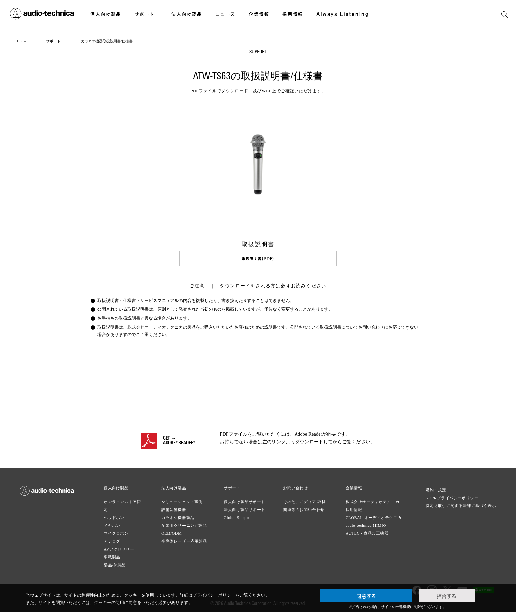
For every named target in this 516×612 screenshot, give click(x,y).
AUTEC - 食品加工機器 (367, 532)
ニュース (226, 14)
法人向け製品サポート (244, 508)
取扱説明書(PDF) (258, 258)
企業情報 (259, 14)
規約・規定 (436, 489)
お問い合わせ (295, 487)
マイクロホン (116, 532)
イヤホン (112, 524)
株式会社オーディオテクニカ (373, 501)
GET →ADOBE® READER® (179, 440)
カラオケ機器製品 (177, 516)
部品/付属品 (115, 564)
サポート (145, 14)
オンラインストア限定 (122, 505)
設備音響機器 (173, 508)
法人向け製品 (186, 14)
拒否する (446, 596)
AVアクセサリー (119, 548)
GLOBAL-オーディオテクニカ (373, 516)
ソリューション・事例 (182, 501)
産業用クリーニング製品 (184, 524)
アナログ (112, 540)
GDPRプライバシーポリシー (452, 497)
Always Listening (342, 14)
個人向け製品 (105, 14)
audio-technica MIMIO (366, 524)
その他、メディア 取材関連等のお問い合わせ (304, 505)
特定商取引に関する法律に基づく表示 (461, 504)
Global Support (237, 516)
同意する (366, 596)
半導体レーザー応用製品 (184, 540)
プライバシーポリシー (214, 595)
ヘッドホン (114, 516)
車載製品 (112, 556)
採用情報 (292, 14)
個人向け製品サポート (244, 501)
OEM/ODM (171, 532)
